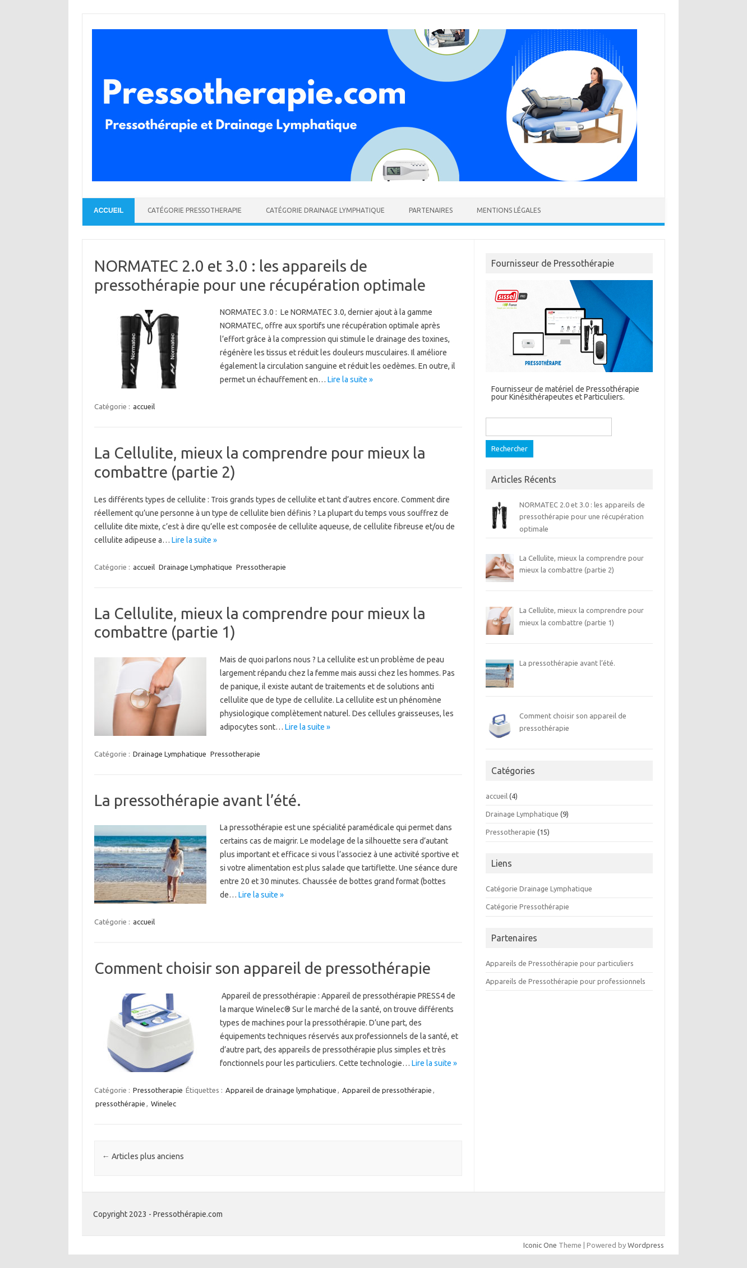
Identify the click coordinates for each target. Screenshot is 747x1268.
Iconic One (540, 1245)
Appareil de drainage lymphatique (280, 1090)
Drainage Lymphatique (195, 567)
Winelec (163, 1103)
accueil (144, 406)
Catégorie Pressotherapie (194, 210)
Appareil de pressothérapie (387, 1090)
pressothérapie (120, 1103)
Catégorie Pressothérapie (527, 906)
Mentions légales (509, 210)
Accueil (108, 210)
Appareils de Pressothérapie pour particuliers (560, 963)
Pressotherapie (261, 567)
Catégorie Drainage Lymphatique (325, 210)
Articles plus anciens (143, 1156)
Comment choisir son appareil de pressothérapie (262, 968)
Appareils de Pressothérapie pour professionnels (565, 981)
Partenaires (431, 210)
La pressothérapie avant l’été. (197, 800)
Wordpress (646, 1245)
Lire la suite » (350, 379)
